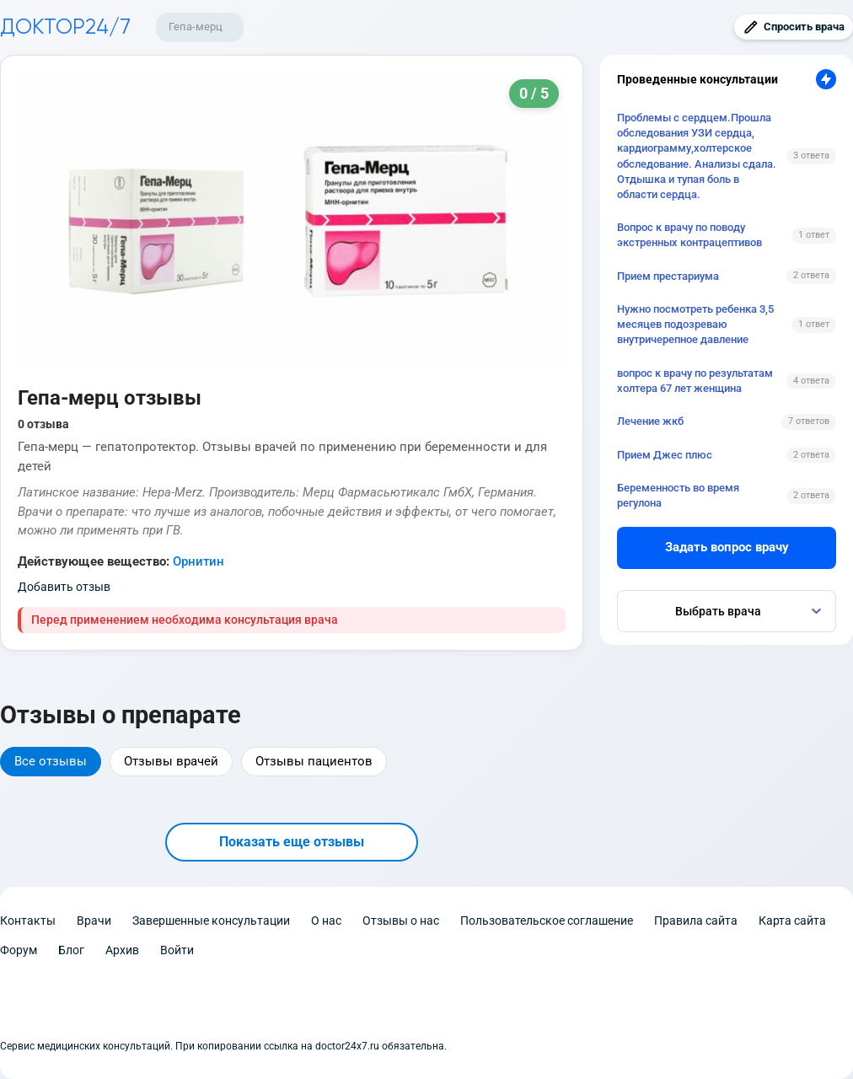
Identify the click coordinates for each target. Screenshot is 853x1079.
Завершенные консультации (211, 920)
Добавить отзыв (64, 586)
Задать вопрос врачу (727, 547)
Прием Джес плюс (664, 454)
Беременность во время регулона (678, 495)
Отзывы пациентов (314, 761)
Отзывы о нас (400, 920)
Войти (177, 950)
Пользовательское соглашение (546, 920)
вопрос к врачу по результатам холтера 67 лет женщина (695, 381)
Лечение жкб (650, 421)
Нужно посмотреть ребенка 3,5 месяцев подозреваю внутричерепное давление (695, 324)
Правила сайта (696, 920)
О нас (326, 920)
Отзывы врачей (171, 761)
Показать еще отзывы (291, 842)
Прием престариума (668, 276)
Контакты (28, 920)
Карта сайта (792, 920)
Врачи (94, 920)
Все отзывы (50, 761)
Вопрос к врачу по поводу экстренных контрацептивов (689, 235)
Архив (122, 950)
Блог (71, 950)
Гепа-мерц (196, 26)
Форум (18, 950)
